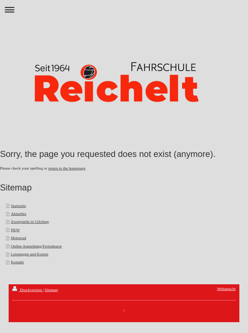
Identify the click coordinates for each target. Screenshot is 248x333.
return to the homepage (66, 168)
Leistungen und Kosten (29, 254)
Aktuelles (18, 213)
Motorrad (18, 238)
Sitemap (51, 290)
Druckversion (27, 290)
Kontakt (17, 262)
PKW (15, 230)
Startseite (18, 205)
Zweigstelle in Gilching (30, 221)
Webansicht (226, 288)
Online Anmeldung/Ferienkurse (36, 246)
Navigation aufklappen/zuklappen (124, 9)
